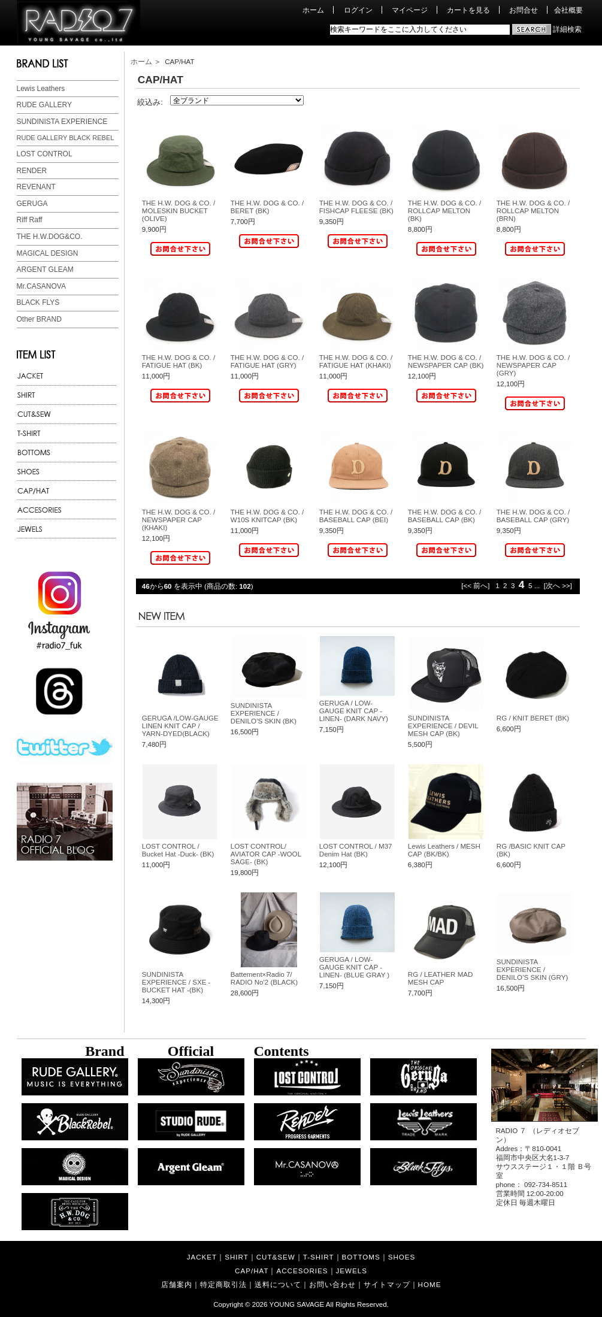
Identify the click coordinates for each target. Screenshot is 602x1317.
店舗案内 (176, 1284)
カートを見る (468, 10)
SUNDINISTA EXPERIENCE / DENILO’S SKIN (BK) (264, 713)
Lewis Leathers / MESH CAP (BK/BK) (444, 850)
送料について (278, 1284)
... (537, 585)
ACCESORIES (302, 1270)
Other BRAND (39, 319)
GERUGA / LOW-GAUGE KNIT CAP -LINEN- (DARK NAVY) (353, 710)
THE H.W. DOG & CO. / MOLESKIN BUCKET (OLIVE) (178, 210)
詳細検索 (567, 29)
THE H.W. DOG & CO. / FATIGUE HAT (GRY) (267, 361)
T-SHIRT (318, 1257)
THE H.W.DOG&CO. (50, 236)
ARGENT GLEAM (45, 269)
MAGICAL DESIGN (47, 253)
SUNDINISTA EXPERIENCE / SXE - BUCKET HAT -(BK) (176, 982)
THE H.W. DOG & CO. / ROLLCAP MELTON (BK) (444, 210)
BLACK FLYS (38, 302)
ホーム (313, 10)
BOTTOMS (361, 1257)
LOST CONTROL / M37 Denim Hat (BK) (355, 850)
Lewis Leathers (41, 88)
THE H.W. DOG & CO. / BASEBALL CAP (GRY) (533, 515)
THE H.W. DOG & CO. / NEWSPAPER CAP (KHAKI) (178, 519)
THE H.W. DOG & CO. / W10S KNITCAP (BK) (267, 515)
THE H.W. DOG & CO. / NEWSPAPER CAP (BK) (445, 361)
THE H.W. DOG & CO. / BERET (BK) (267, 206)
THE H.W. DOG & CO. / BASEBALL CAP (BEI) (355, 515)
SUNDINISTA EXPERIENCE (62, 121)
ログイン (358, 10)
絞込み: (150, 102)
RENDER (32, 170)
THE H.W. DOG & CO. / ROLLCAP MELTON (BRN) (533, 210)
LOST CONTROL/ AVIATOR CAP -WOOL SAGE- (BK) (266, 853)
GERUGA (32, 203)
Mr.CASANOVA (41, 286)
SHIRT (237, 1257)
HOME (429, 1284)
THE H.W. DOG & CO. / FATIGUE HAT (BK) (178, 361)
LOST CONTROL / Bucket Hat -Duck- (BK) (178, 850)
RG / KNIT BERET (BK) (533, 718)
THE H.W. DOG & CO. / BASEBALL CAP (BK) (444, 515)
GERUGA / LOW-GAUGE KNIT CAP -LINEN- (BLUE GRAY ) (354, 967)
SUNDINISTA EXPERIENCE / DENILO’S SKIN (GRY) (532, 969)
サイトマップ (387, 1284)
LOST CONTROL (44, 154)
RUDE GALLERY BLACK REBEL (65, 137)
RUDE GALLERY (44, 105)
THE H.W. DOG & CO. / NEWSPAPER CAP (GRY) (533, 365)
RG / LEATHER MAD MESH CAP (440, 978)
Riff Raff (30, 220)
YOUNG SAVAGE (297, 1304)
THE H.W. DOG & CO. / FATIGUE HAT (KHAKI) (355, 361)
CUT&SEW (275, 1257)
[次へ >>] (558, 585)
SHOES (402, 1257)
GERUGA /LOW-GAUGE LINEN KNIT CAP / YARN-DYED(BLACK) (180, 725)
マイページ (410, 10)
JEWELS (351, 1270)
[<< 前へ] (475, 585)
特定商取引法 (223, 1284)
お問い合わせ (332, 1284)
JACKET (202, 1257)
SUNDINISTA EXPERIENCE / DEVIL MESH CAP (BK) (443, 725)
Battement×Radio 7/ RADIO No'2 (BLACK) (264, 978)
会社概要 (568, 10)
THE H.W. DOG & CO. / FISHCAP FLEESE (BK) (356, 206)
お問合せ (523, 10)
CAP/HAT (251, 1270)
